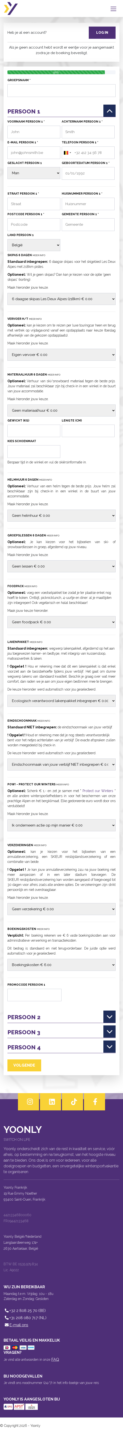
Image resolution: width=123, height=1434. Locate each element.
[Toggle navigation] (114, 8)
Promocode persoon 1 (26, 984)
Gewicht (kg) (18, 420)
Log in (102, 32)
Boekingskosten (28, 929)
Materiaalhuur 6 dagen (33, 374)
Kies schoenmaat (21, 441)
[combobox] (67, 153)
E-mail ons (16, 1325)
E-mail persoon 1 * (22, 142)
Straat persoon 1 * (23, 193)
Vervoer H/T (24, 319)
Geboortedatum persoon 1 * (86, 163)
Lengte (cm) (72, 420)
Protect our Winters (98, 791)
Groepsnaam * (19, 80)
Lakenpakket (24, 642)
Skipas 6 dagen (26, 255)
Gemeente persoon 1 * (80, 214)
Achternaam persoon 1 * (82, 121)
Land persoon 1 (20, 235)
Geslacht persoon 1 (24, 163)
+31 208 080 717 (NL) (25, 1318)
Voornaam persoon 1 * (26, 121)
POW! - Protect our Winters (38, 784)
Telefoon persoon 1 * (80, 142)
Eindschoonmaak (28, 720)
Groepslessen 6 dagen (33, 535)
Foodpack (22, 586)
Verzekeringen (26, 845)
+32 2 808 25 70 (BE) (25, 1310)
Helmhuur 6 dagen (29, 479)
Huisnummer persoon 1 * (82, 193)
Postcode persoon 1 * (25, 214)
